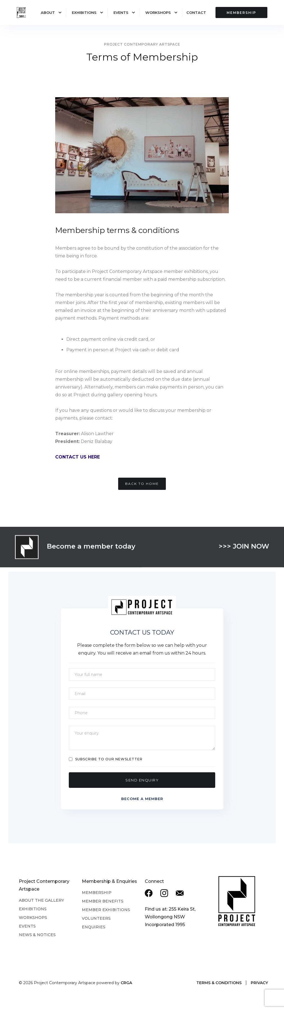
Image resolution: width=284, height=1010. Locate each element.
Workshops (158, 12)
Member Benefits (102, 901)
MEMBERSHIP (241, 13)
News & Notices (37, 934)
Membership (96, 892)
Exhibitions (84, 12)
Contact (196, 12)
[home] (21, 13)
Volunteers (96, 918)
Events (120, 12)
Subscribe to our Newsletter (109, 759)
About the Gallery (41, 900)
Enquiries (93, 926)
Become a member (142, 798)
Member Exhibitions (106, 909)
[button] (48, 12)
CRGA (126, 982)
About (48, 12)
